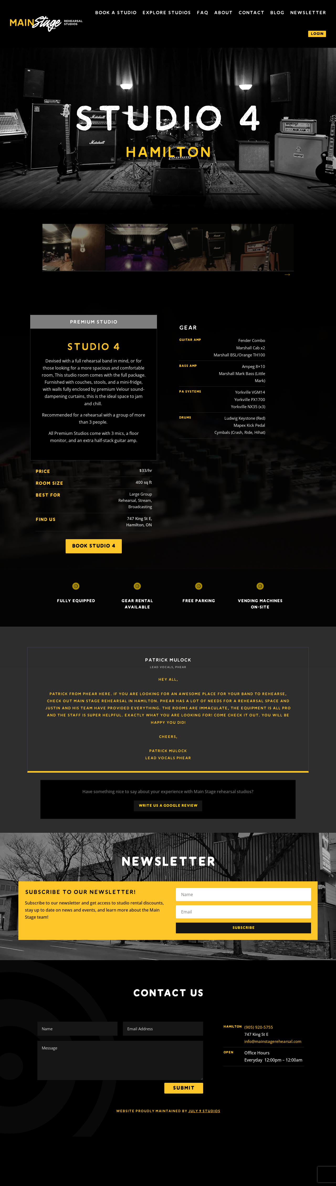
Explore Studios (166, 12)
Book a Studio (115, 12)
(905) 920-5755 (258, 1027)
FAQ (202, 12)
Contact (251, 12)
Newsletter (308, 12)
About (223, 12)
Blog (277, 12)
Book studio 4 (94, 546)
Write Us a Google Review (168, 806)
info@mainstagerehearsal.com (272, 1041)
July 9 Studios (204, 1111)
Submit (184, 1088)
